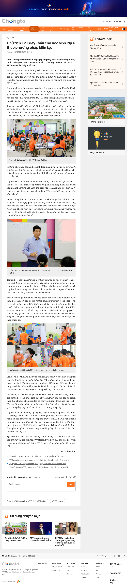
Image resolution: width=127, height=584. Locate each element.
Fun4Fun (84, 566)
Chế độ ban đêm (117, 28)
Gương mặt (70, 563)
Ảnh (97, 566)
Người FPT (33, 28)
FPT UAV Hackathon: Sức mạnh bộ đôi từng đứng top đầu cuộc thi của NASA (65, 537)
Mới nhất (37, 477)
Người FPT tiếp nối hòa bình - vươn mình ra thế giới (106, 83)
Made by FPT (56, 566)
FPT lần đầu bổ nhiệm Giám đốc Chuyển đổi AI (106, 46)
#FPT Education (57, 497)
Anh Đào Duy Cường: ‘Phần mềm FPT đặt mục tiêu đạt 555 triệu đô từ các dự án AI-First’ (106, 72)
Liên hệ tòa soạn (9, 552)
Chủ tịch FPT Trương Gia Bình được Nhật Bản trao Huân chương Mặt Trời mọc (106, 59)
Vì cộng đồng (85, 570)
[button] (79, 526)
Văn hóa (42, 28)
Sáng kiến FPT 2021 (98, 152)
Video (98, 563)
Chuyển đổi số (57, 563)
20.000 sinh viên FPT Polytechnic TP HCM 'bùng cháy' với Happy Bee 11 (38, 467)
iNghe (98, 29)
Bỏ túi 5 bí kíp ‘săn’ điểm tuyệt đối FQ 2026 (16, 535)
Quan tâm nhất (24, 477)
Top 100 (89, 28)
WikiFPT (99, 573)
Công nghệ (22, 28)
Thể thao (52, 28)
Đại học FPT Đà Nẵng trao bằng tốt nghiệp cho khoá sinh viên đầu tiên (37, 463)
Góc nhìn (70, 570)
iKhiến (83, 563)
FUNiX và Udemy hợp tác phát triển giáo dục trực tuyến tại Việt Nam (36, 456)
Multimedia (64, 29)
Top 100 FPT (115, 569)
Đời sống (70, 566)
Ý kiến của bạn (41, 484)
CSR (106, 29)
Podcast (98, 570)
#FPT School (41, 497)
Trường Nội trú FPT (98, 122)
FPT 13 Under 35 (77, 28)
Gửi (70, 484)
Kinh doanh (11, 28)
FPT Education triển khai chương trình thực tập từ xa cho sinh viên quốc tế (39, 460)
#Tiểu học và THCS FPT (23, 497)
